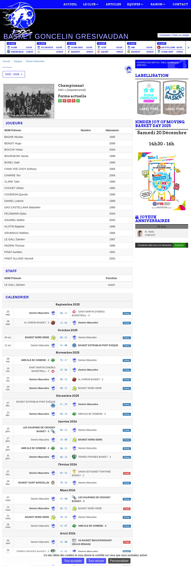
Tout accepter (73, 560)
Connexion (164, 35)
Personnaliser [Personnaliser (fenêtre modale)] (119, 560)
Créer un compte (180, 35)
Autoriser (179, 245)
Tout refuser (96, 560)
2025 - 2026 (14, 74)
